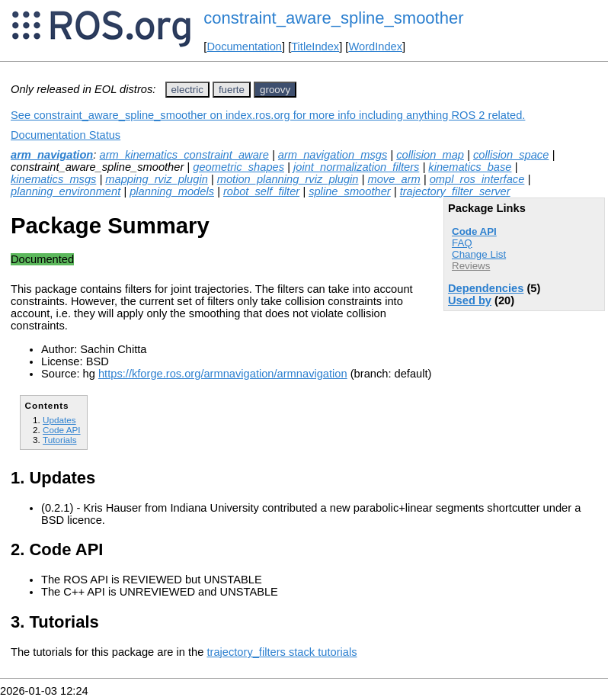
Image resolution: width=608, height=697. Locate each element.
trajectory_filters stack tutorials (281, 652)
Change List (479, 254)
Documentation (244, 46)
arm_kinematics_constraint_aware (183, 155)
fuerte (232, 89)
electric (187, 89)
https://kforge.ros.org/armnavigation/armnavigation (222, 374)
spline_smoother (350, 191)
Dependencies (485, 288)
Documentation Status (65, 135)
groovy (275, 89)
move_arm (393, 179)
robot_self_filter (261, 191)
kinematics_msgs (53, 179)
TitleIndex (315, 46)
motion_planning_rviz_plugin (288, 179)
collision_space (511, 155)
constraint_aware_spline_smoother (333, 17)
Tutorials (60, 440)
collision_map (430, 155)
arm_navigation (52, 155)
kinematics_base (469, 167)
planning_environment (65, 191)
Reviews (471, 265)
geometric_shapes (238, 167)
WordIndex (375, 46)
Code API (474, 231)
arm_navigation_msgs (332, 155)
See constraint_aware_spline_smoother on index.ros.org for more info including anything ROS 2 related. (268, 115)
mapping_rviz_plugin (156, 179)
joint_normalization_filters (356, 167)
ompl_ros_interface (477, 179)
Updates (59, 420)
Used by (469, 300)
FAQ (462, 243)
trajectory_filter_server (455, 191)
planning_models (172, 191)
